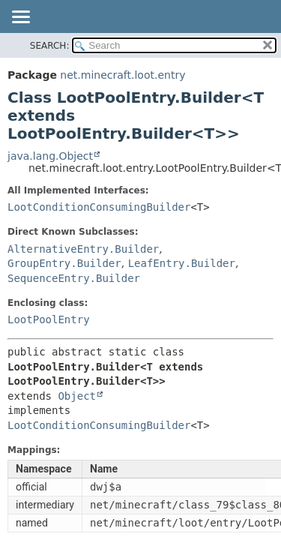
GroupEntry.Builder (64, 263)
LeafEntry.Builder (181, 263)
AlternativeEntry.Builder (83, 249)
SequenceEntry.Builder (73, 278)
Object (77, 396)
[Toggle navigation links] (20, 18)
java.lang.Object (50, 156)
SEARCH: (50, 45)
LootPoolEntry (48, 320)
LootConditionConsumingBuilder (98, 207)
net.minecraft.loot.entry (122, 75)
